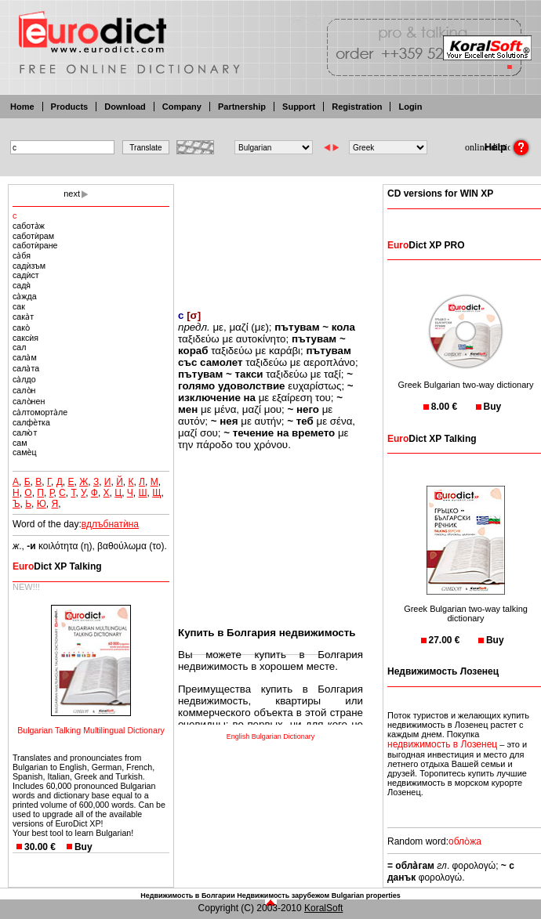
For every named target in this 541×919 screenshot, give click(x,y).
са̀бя (22, 255)
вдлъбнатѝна (110, 524)
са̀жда (25, 296)
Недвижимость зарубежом (283, 895)
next (72, 193)
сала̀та (26, 368)
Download (125, 106)
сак (19, 306)
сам (20, 442)
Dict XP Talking (57, 566)
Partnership (242, 106)
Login (410, 106)
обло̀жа (464, 841)
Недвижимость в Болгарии (187, 895)
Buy (83, 846)
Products (70, 106)
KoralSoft (323, 908)
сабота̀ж (29, 225)
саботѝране (35, 245)
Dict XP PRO (425, 245)
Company (182, 106)
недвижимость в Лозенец (442, 744)
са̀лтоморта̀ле (40, 412)
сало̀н (24, 390)
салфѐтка (31, 422)
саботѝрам (33, 236)
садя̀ (22, 285)
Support (298, 106)
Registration (357, 106)
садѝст (26, 275)
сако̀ (21, 327)
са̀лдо (24, 379)
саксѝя (25, 337)
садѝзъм (29, 265)
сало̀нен (29, 401)
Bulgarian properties (366, 895)
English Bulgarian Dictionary (271, 736)
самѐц (25, 452)
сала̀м (25, 357)
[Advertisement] (270, 237)
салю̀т (25, 432)
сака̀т (23, 316)
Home (22, 106)
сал (19, 347)
